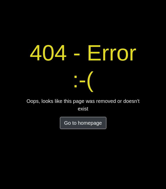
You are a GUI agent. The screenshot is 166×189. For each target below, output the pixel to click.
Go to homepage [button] (83, 123)
